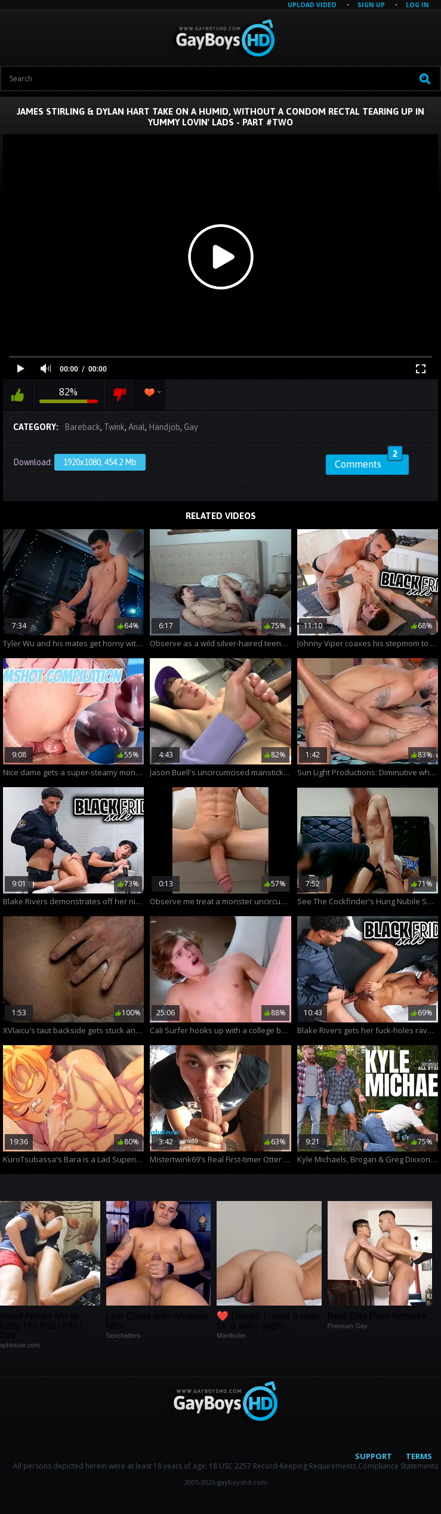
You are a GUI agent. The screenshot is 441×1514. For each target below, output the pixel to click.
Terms (419, 1456)
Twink (114, 427)
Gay (191, 427)
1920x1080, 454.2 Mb (100, 462)
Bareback (82, 427)
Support (373, 1456)
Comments (369, 462)
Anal (136, 427)
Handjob (164, 427)
